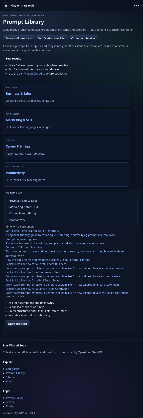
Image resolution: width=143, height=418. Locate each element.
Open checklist (17, 324)
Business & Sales (18, 93)
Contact (11, 406)
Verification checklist (51, 38)
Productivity (15, 173)
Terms (10, 402)
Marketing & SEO (19, 120)
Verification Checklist (32, 73)
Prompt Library (15, 373)
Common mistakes (83, 38)
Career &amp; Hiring (22, 213)
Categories (13, 369)
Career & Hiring (18, 146)
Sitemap (11, 377)
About (10, 381)
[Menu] (136, 5)
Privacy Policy (14, 398)
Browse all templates (19, 38)
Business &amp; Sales (23, 200)
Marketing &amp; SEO (23, 207)
